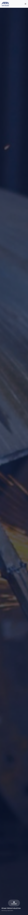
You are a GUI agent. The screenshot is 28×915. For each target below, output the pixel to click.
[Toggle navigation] (25, 4)
